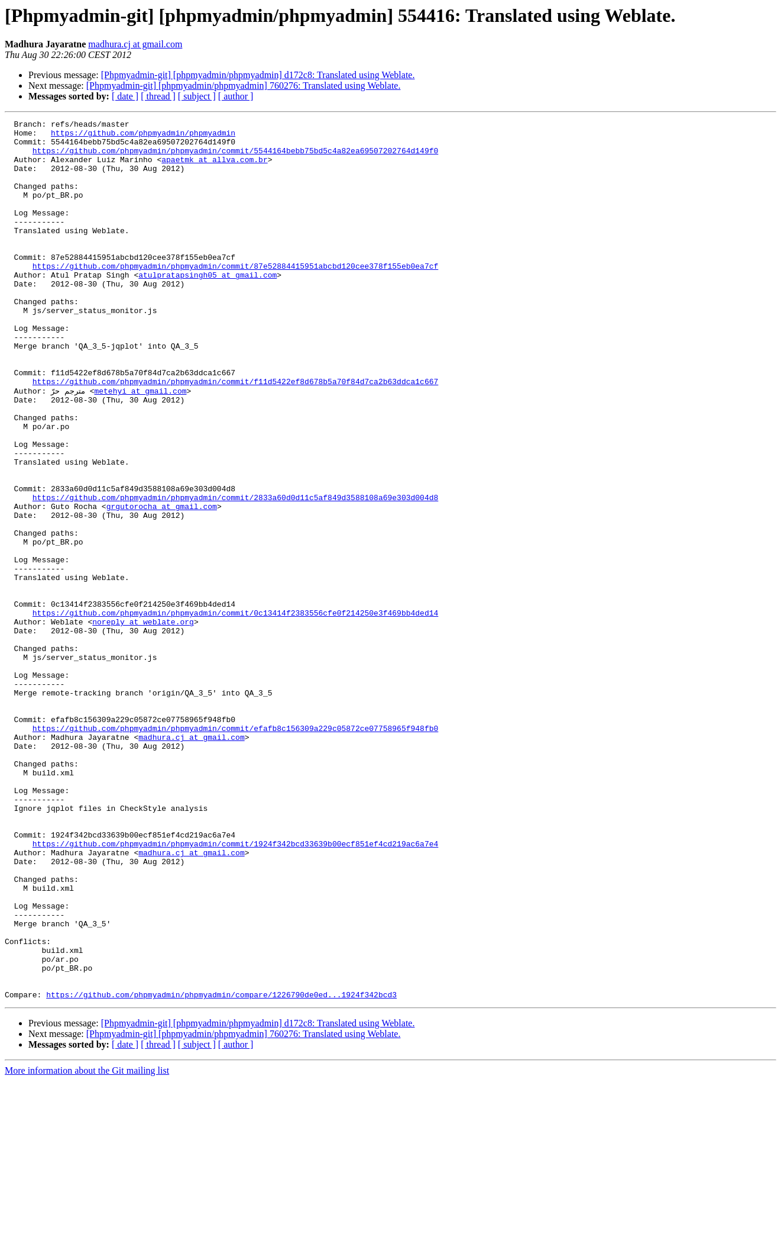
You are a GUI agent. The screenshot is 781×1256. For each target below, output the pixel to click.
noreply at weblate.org (143, 722)
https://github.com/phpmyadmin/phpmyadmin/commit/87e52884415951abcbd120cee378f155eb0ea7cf (235, 296)
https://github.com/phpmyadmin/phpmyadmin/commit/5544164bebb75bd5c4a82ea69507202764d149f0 (235, 157)
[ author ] (236, 96)
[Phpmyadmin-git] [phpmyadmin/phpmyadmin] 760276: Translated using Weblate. (243, 85)
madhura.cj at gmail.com (135, 44)
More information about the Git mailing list (87, 1246)
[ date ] (125, 96)
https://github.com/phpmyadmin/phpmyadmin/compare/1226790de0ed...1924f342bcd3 (221, 1169)
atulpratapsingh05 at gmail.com (207, 306)
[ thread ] (158, 96)
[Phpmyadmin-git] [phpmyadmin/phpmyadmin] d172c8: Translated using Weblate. (258, 75)
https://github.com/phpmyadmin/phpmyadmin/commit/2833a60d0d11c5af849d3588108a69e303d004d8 (235, 573)
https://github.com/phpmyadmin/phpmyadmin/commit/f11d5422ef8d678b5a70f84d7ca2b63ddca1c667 (235, 434)
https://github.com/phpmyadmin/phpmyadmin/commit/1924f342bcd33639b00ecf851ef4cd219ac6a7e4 (235, 988)
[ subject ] (197, 96)
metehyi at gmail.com (140, 445)
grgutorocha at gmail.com (161, 583)
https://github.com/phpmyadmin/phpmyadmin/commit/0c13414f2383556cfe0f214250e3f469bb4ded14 (235, 711)
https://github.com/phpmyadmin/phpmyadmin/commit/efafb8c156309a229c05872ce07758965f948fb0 (235, 850)
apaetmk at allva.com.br (214, 168)
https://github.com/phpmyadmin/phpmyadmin (143, 136)
